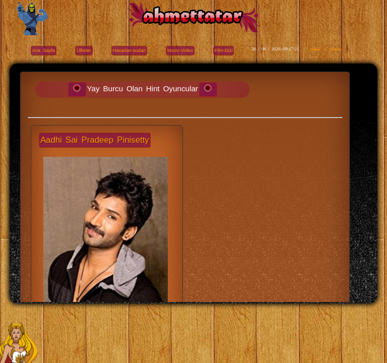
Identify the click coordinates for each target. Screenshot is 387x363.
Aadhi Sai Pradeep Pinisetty (94, 140)
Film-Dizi (224, 50)
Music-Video (180, 50)
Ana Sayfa (43, 50)
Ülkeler (84, 50)
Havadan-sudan (129, 50)
